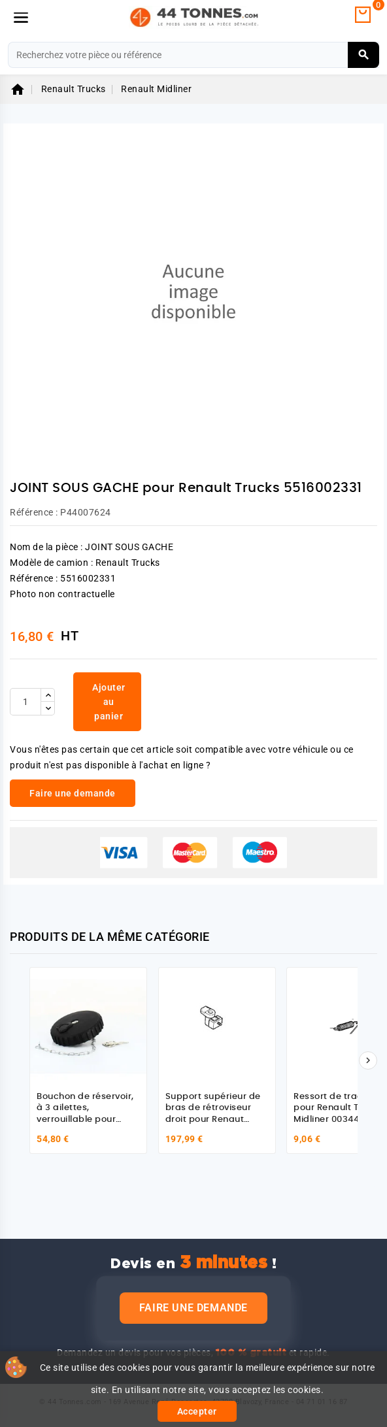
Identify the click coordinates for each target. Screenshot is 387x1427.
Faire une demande (193, 1308)
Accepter (197, 1411)
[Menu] (20, 17)
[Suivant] (368, 1060)
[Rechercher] (193, 55)
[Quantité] (25, 701)
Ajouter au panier (109, 701)
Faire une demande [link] (72, 793)
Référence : (34, 512)
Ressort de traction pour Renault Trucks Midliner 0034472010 (339, 1108)
